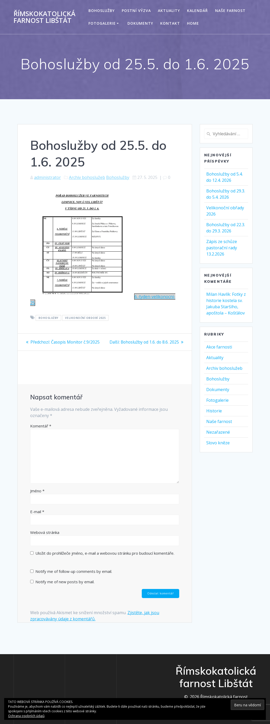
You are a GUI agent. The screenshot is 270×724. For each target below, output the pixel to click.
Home (193, 23)
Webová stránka (44, 538)
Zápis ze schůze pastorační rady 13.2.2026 (221, 248)
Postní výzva (136, 10)
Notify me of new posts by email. (64, 587)
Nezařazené (218, 432)
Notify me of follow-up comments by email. (73, 577)
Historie (214, 411)
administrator (47, 177)
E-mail (37, 517)
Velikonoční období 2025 (85, 318)
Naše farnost (230, 10)
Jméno (37, 496)
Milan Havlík (218, 294)
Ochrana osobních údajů (26, 716)
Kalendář (197, 10)
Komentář (40, 431)
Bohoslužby (101, 10)
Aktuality (169, 10)
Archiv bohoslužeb (87, 177)
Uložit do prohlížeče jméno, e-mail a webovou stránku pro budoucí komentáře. (104, 559)
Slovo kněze (218, 443)
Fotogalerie (102, 23)
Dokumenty (140, 23)
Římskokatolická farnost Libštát (44, 17)
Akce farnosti (219, 347)
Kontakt (170, 23)
